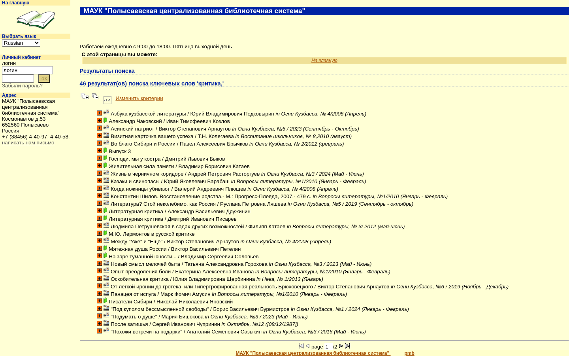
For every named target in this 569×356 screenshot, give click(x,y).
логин (9, 63)
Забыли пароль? (22, 86)
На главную (15, 3)
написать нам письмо (28, 143)
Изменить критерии (139, 98)
